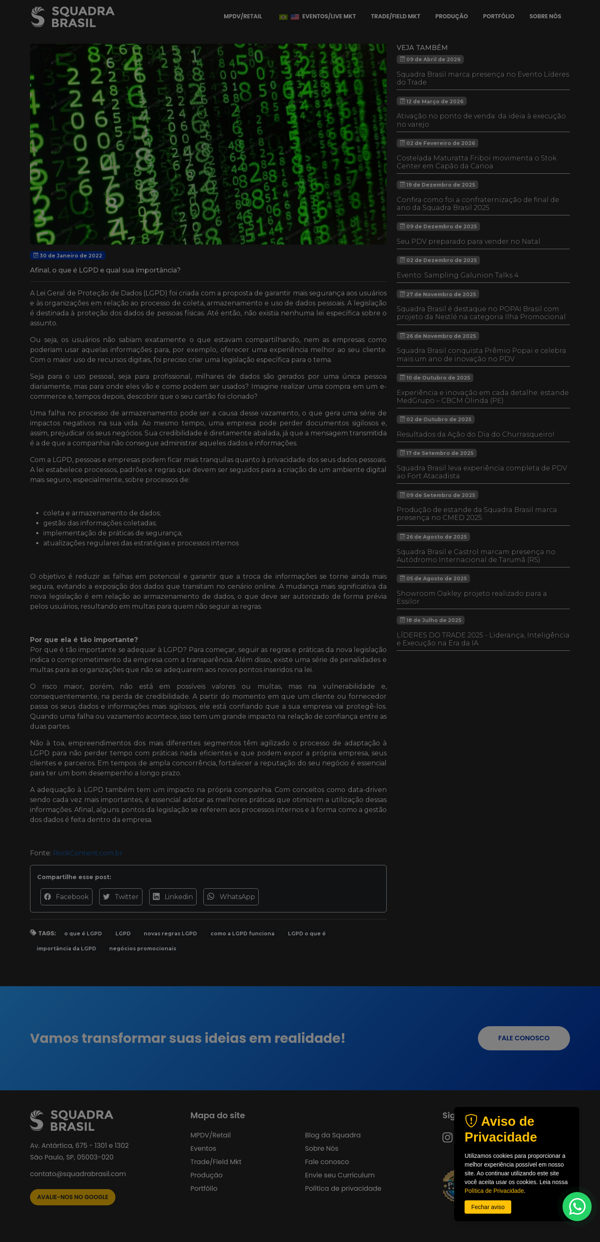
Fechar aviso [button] (488, 1207)
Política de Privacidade (494, 1190)
